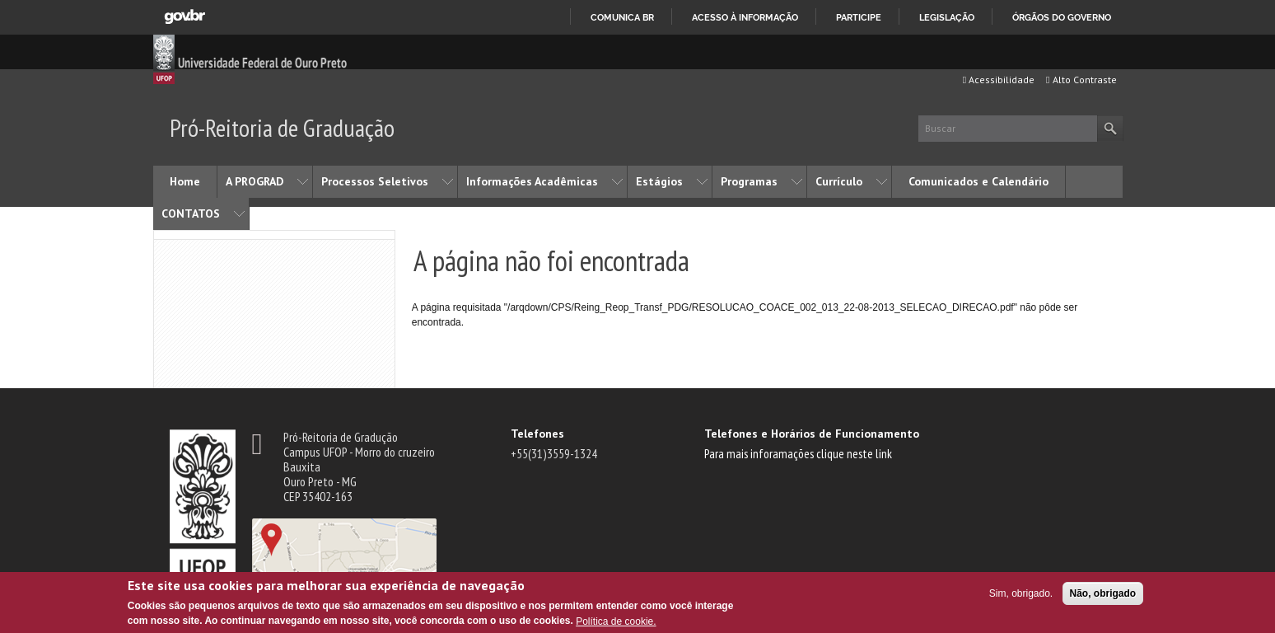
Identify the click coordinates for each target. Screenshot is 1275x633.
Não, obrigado (1103, 593)
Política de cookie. (616, 621)
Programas (749, 181)
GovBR (184, 17)
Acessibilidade (998, 79)
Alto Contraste (1081, 79)
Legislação (946, 17)
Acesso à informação (745, 17)
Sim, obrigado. (1021, 593)
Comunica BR (622, 17)
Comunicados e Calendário (978, 181)
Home (185, 181)
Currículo (838, 181)
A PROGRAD (254, 181)
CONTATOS (190, 213)
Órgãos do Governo (1061, 17)
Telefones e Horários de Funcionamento (811, 433)
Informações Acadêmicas (532, 181)
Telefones (537, 433)
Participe (858, 17)
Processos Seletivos (374, 181)
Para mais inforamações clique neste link (798, 453)
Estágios (659, 181)
